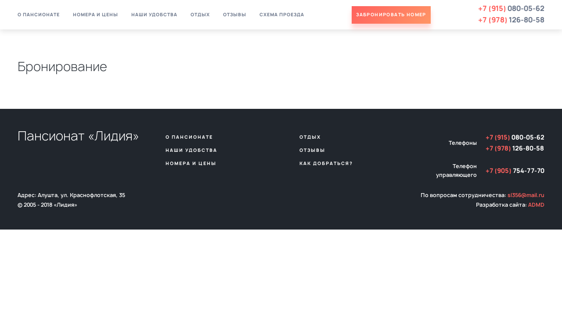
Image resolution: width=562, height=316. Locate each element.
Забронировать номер (391, 15)
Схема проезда (281, 15)
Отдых (200, 15)
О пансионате (39, 15)
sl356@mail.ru (526, 195)
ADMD (536, 205)
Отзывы (234, 15)
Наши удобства (154, 15)
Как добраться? (326, 164)
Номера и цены (95, 15)
